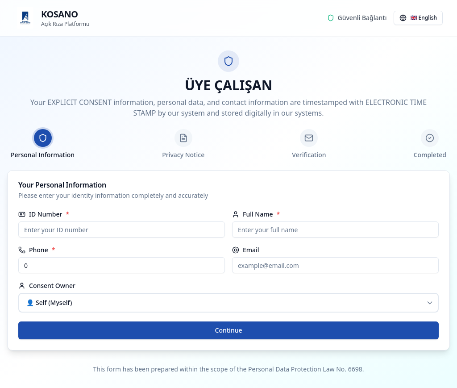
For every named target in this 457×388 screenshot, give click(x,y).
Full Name (252, 214)
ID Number (40, 214)
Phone (33, 250)
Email (245, 250)
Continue (228, 330)
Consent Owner (46, 285)
